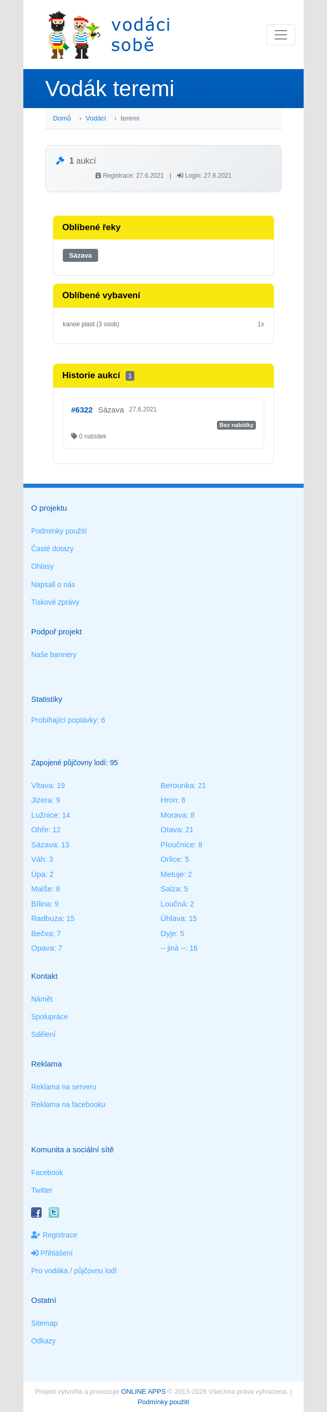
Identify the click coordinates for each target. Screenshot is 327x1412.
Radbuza (46, 918)
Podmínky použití (59, 531)
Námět (41, 999)
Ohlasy (42, 566)
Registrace (54, 1235)
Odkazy (43, 1341)
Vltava (42, 785)
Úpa (38, 874)
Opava (42, 947)
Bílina (41, 903)
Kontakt (44, 975)
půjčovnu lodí (95, 1271)
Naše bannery (53, 654)
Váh (38, 859)
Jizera (41, 799)
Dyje (168, 933)
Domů (62, 118)
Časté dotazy (52, 548)
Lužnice (44, 814)
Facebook (47, 1172)
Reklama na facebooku (68, 1104)
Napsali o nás (53, 584)
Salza (170, 888)
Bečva (42, 933)
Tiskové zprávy (55, 602)
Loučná (173, 903)
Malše (41, 888)
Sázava (80, 255)
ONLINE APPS (143, 1391)
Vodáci (96, 118)
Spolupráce (49, 1017)
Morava (173, 814)
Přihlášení (52, 1253)
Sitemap (44, 1323)
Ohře (39, 829)
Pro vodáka (49, 1271)
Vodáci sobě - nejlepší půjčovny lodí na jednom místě (109, 34)
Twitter (41, 1190)
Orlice (170, 859)
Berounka (177, 785)
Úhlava (172, 918)
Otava (170, 829)
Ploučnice (177, 844)
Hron (169, 799)
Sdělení (43, 1034)
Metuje (172, 874)
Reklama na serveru (63, 1087)
